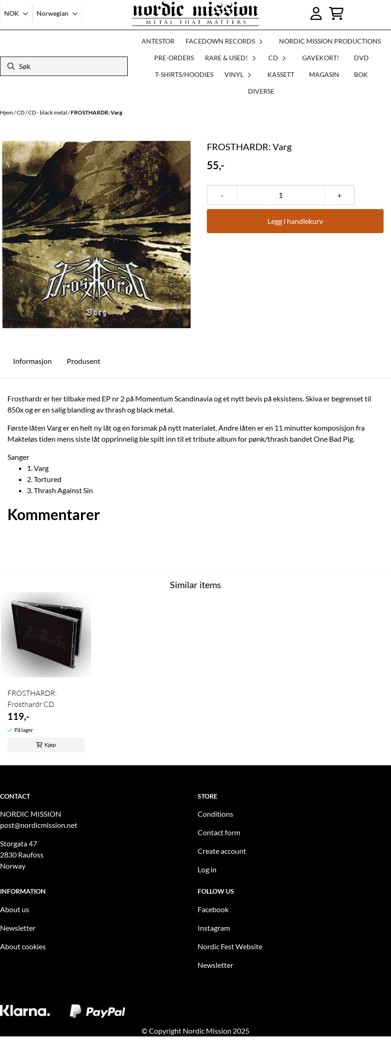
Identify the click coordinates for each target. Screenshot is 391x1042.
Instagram (214, 927)
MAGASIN (324, 74)
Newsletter (18, 927)
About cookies (23, 946)
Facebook (213, 909)
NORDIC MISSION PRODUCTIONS (330, 41)
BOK (361, 74)
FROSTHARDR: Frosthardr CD (32, 698)
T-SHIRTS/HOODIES (184, 74)
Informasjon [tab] (32, 360)
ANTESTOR (158, 41)
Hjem (7, 112)
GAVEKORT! (320, 58)
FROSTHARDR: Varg (96, 112)
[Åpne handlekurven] (336, 13)
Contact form (219, 832)
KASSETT (280, 74)
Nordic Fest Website (230, 946)
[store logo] (195, 13)
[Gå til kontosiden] (316, 13)
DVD (361, 58)
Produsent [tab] (83, 360)
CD (21, 112)
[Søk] (64, 66)
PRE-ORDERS (174, 58)
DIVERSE (261, 91)
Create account (222, 850)
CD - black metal (48, 112)
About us (14, 909)
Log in (207, 869)
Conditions (215, 813)
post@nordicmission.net (38, 824)
